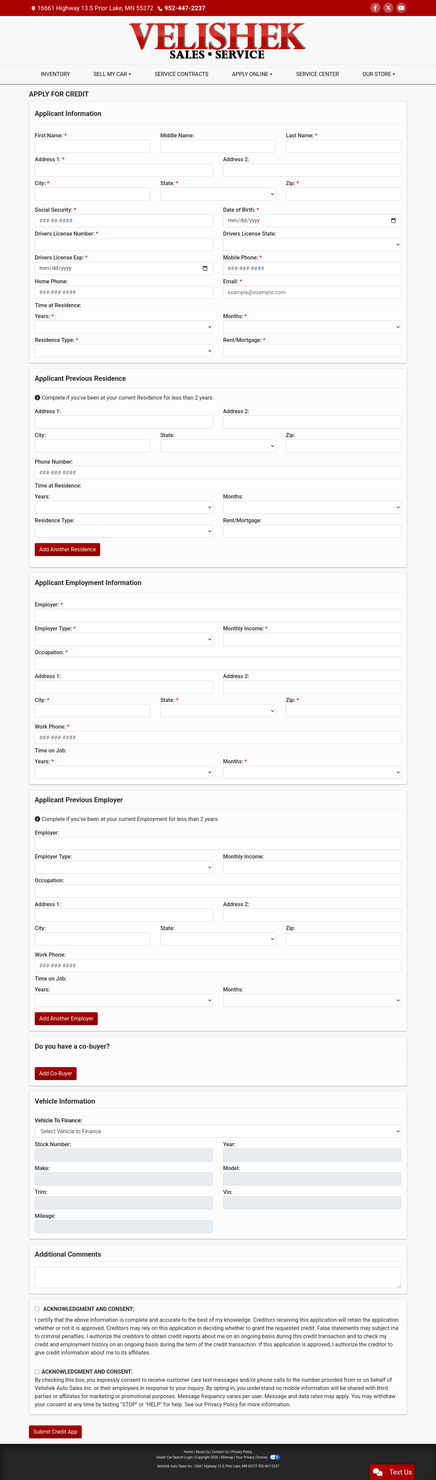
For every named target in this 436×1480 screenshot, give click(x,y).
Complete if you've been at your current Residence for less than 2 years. (124, 397)
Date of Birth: (239, 210)
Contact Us (220, 1452)
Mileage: (45, 1216)
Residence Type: (55, 340)
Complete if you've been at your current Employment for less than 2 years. (127, 819)
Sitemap (227, 1457)
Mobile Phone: (240, 257)
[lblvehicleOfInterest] (218, 1131)
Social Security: (54, 210)
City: (40, 183)
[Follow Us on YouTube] (401, 8)
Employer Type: (53, 628)
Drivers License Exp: (59, 257)
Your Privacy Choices (258, 1457)
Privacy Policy (221, 1404)
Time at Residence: (58, 305)
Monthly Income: (243, 628)
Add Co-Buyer (55, 1073)
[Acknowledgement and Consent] (37, 1308)
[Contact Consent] (37, 1372)
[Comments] (218, 1277)
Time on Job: (50, 750)
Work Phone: (50, 726)
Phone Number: (54, 462)
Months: (233, 316)
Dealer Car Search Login (174, 1457)
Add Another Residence (67, 549)
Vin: (228, 1192)
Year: (229, 1144)
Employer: (47, 604)
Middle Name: (177, 135)
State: (167, 183)
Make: (42, 1168)
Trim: (41, 1192)
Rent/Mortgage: (242, 340)
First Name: (49, 135)
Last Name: (300, 135)
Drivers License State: (249, 233)
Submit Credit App (55, 1432)
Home (188, 1452)
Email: (230, 281)
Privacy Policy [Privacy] (241, 1452)
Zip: (290, 183)
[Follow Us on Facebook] (375, 8)
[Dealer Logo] (218, 39)
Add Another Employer (66, 1018)
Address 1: (48, 159)
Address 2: (236, 159)
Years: (42, 316)
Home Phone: (51, 281)
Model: (231, 1168)
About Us (202, 1452)
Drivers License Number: (64, 233)
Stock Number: (53, 1144)
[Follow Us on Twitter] (388, 8)
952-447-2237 (184, 8)
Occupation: (49, 652)
